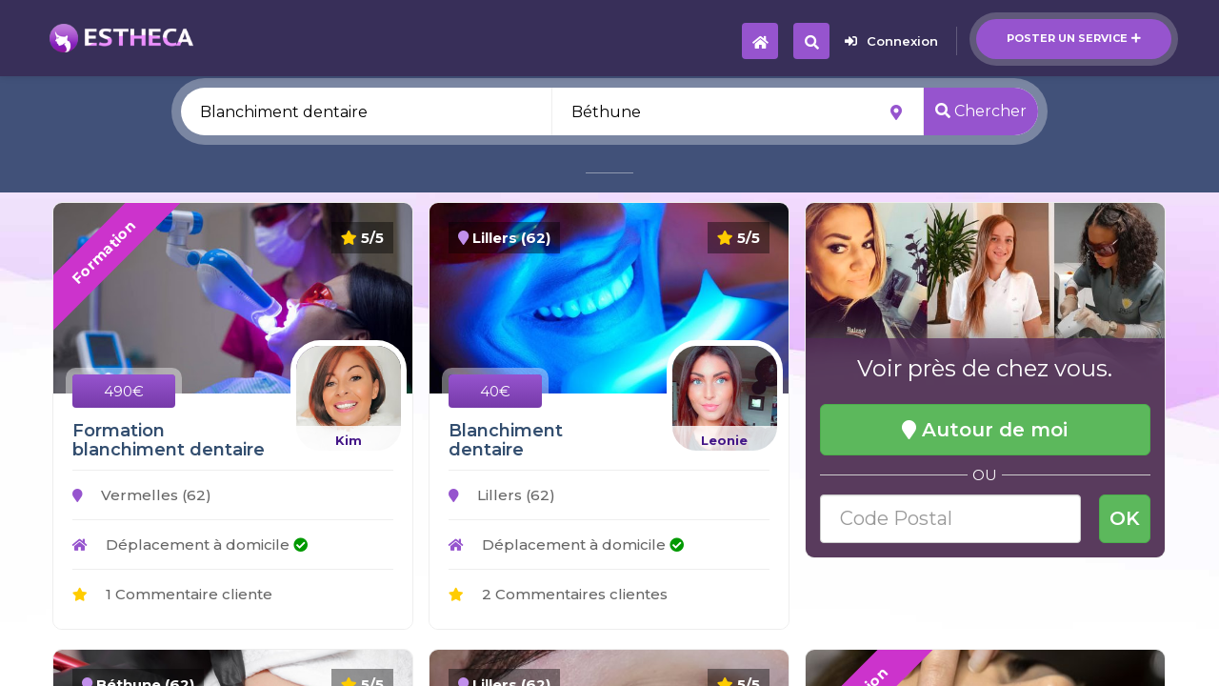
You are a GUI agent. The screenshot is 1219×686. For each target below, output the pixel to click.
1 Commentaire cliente (172, 594)
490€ (123, 391)
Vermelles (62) (141, 495)
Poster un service (1074, 38)
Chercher (981, 111)
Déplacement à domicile (190, 544)
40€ (495, 391)
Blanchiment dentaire (506, 440)
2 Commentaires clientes (558, 594)
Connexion (891, 41)
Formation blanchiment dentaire (168, 440)
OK (1124, 518)
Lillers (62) (502, 495)
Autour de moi (985, 429)
